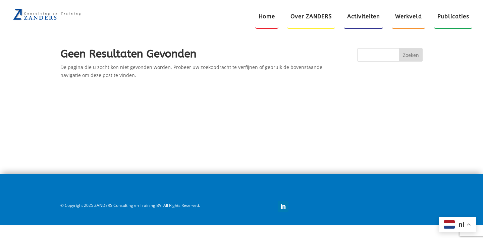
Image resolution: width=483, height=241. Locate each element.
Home (267, 17)
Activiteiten (363, 17)
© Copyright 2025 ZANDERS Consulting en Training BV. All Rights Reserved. (130, 205)
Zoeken (411, 55)
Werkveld (408, 17)
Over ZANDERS (311, 17)
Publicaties (453, 17)
